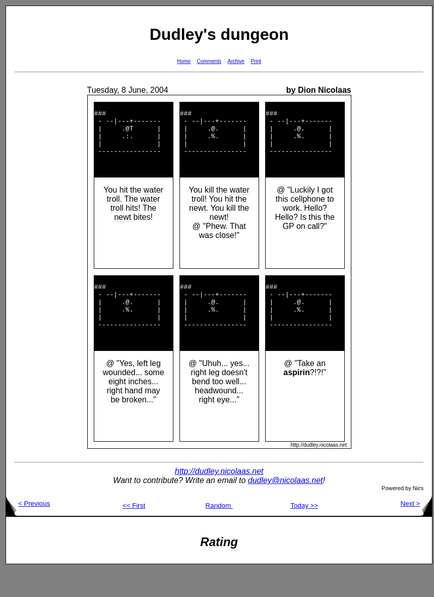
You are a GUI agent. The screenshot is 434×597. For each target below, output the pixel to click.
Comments (209, 61)
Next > (416, 530)
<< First (133, 532)
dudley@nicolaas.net (285, 507)
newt (122, 230)
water (153, 203)
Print (256, 61)
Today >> (304, 532)
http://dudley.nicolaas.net (219, 498)
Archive (236, 61)
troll (113, 212)
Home (184, 61)
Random (219, 532)
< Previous (28, 530)
